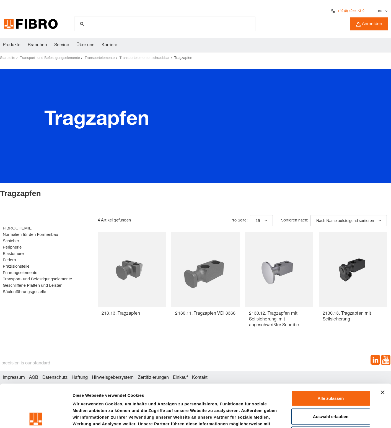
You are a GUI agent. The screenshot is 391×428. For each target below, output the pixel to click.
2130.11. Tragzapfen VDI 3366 (205, 314)
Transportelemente (100, 58)
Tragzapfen (183, 58)
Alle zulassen (330, 355)
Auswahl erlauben (330, 373)
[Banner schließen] (382, 349)
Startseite (7, 58)
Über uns (85, 45)
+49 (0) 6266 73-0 (351, 11)
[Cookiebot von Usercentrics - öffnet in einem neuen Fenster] (36, 417)
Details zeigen (294, 417)
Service (61, 45)
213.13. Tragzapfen (121, 314)
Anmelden (369, 24)
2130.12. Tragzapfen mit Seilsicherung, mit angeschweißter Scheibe (274, 320)
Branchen (37, 45)
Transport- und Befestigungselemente (50, 58)
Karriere (109, 45)
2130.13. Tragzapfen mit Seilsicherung (347, 317)
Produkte (11, 45)
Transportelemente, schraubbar (145, 58)
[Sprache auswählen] (382, 11)
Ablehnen (330, 391)
